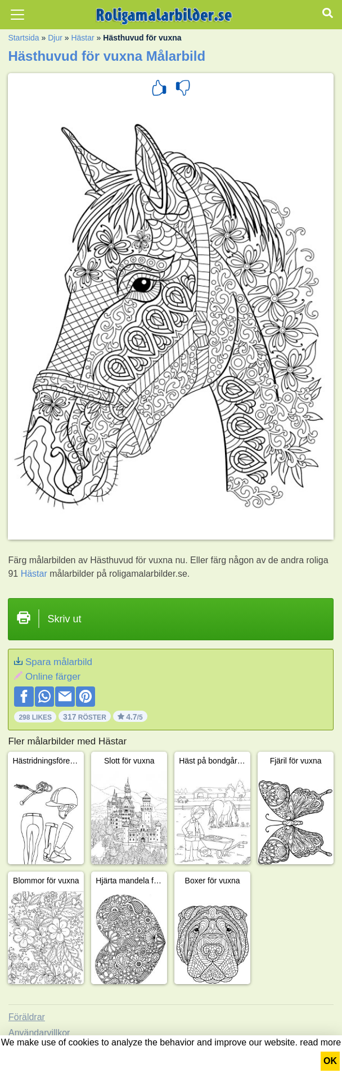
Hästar (82, 37)
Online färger (52, 676)
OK (330, 1061)
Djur (55, 37)
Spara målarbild (58, 662)
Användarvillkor (39, 1033)
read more (320, 1042)
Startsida (23, 37)
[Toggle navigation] (17, 14)
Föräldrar (26, 1017)
